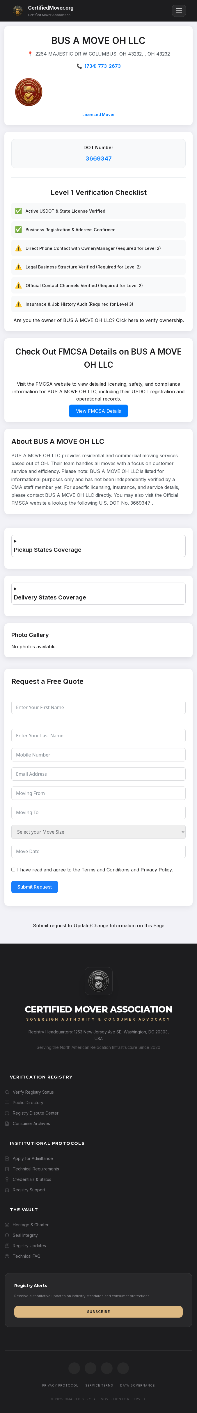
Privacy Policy (156, 870)
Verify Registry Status (29, 1092)
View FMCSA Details (98, 411)
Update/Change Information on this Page (119, 925)
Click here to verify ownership (149, 320)
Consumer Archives (27, 1123)
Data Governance (137, 1385)
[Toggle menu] (179, 11)
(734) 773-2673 (103, 66)
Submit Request (34, 887)
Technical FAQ (22, 1256)
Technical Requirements (32, 1168)
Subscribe (98, 1311)
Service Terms (99, 1385)
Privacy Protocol (60, 1385)
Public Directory (24, 1102)
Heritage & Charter (27, 1224)
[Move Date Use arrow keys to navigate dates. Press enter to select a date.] (98, 851)
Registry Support (25, 1189)
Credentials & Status (28, 1179)
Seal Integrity (21, 1235)
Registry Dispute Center (31, 1113)
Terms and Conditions (105, 870)
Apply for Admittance (29, 1158)
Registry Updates (25, 1245)
